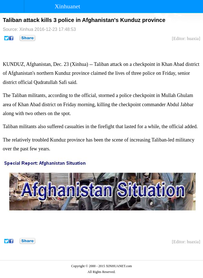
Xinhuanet (67, 6)
